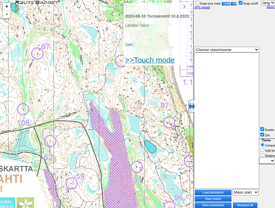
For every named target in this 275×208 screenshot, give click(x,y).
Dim (265, 135)
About (271, 7)
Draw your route (208, 3)
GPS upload (202, 7)
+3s (234, 3)
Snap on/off (248, 3)
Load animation (213, 192)
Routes (267, 130)
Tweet (129, 44)
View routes (213, 198)
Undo (226, 3)
